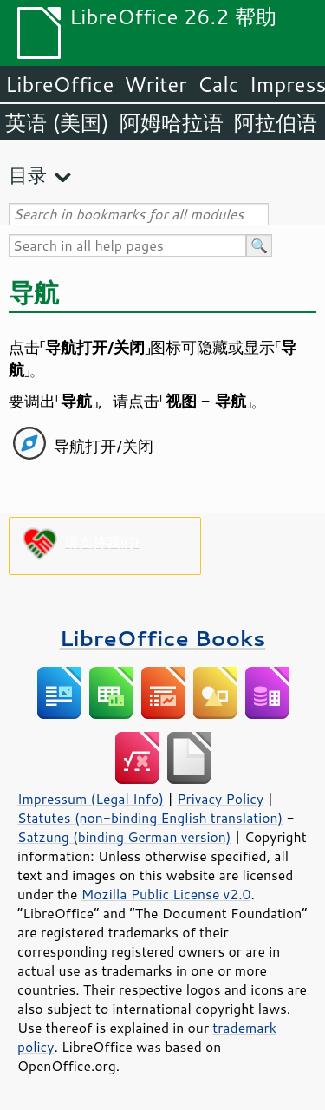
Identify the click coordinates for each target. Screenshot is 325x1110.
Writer (155, 84)
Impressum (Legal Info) (90, 798)
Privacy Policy (220, 798)
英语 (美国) (57, 122)
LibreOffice (59, 84)
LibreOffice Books (163, 638)
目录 (28, 174)
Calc (218, 84)
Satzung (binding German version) (124, 836)
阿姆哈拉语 (172, 122)
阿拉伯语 (275, 122)
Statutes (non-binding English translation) (150, 817)
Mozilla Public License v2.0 (166, 894)
